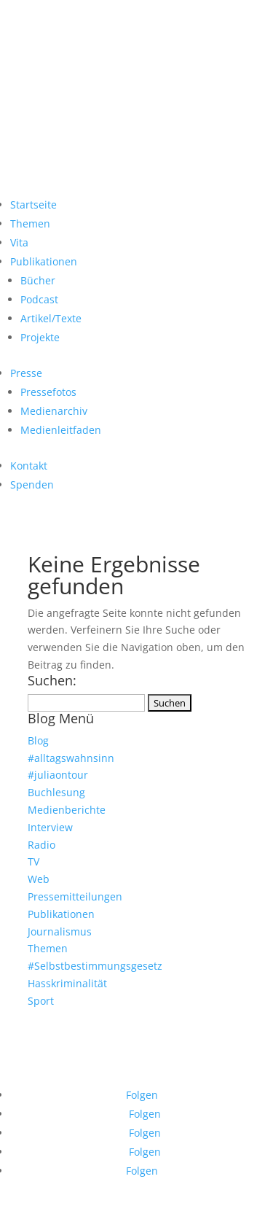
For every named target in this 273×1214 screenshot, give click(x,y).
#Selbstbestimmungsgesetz (95, 966)
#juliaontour (58, 775)
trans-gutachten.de (171, 1023)
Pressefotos (48, 392)
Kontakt (28, 465)
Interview (50, 827)
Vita (19, 242)
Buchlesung (56, 792)
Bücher (37, 280)
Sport (41, 1001)
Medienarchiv (53, 411)
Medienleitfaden (60, 430)
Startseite (33, 204)
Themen (30, 223)
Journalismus (60, 931)
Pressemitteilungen (75, 896)
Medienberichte (67, 810)
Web (39, 879)
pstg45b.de (147, 1016)
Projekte (40, 337)
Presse (26, 373)
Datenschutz (97, 1072)
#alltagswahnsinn (71, 758)
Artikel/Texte (51, 318)
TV (33, 861)
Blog (38, 740)
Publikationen (43, 261)
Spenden (32, 484)
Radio (41, 845)
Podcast (39, 299)
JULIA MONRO (137, 67)
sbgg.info (56, 1016)
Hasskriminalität (67, 983)
